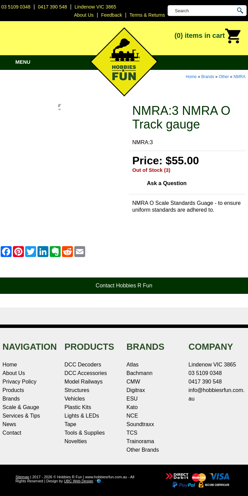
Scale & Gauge (20, 407)
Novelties (75, 441)
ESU (132, 399)
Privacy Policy (19, 382)
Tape (70, 424)
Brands (207, 76)
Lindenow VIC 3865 (95, 7)
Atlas (132, 364)
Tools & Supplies (84, 433)
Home (191, 76)
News (9, 424)
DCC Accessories (85, 373)
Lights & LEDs (81, 416)
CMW (133, 382)
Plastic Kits (77, 407)
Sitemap (22, 477)
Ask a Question (166, 183)
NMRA (239, 76)
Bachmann (139, 373)
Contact (11, 433)
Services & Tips (21, 416)
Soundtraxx (140, 424)
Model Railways (83, 382)
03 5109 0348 (16, 7)
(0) (207, 36)
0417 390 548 (52, 7)
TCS (131, 433)
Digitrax (135, 390)
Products (13, 390)
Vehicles (74, 399)
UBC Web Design (78, 481)
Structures (76, 390)
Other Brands (142, 450)
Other (224, 76)
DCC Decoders (82, 364)
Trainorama (140, 441)
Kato (132, 407)
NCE (132, 416)
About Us (13, 373)
